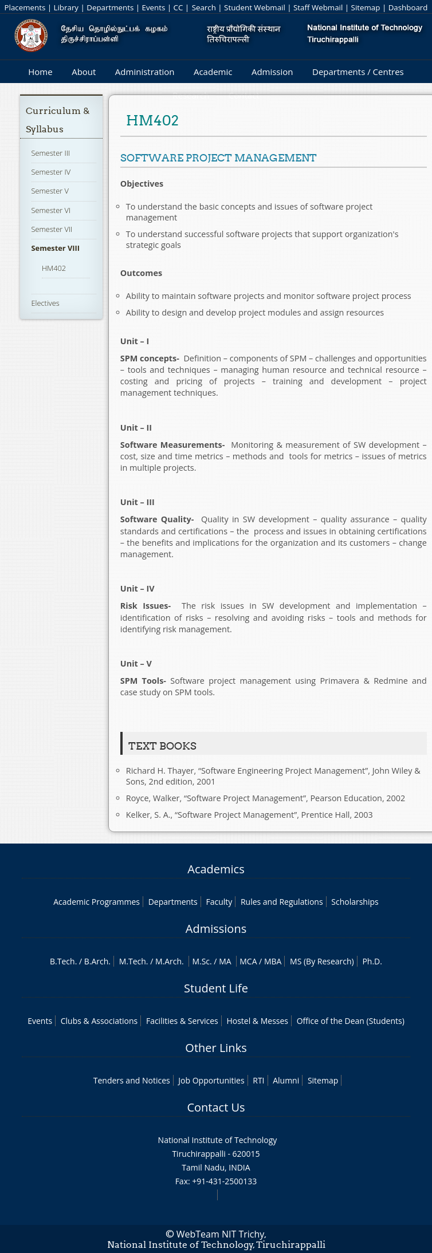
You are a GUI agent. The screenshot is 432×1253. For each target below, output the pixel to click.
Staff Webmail (318, 7)
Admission (272, 71)
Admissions (216, 928)
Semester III (51, 153)
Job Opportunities (211, 1080)
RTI (258, 1080)
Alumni (286, 1080)
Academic (213, 71)
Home (40, 71)
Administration (145, 71)
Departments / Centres (358, 71)
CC (178, 7)
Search (204, 7)
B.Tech (62, 961)
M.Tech (132, 961)
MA (225, 961)
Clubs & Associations (99, 1020)
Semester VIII (56, 248)
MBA (273, 961)
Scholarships (354, 901)
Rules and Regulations (282, 901)
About (84, 71)
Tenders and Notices (131, 1080)
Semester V (50, 191)
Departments (110, 7)
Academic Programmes (96, 901)
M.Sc (201, 961)
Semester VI (51, 210)
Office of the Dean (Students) (350, 1020)
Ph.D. (372, 961)
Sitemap (365, 7)
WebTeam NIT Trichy (220, 1234)
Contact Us (216, 1107)
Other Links (215, 1047)
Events (154, 7)
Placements (25, 7)
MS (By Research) (322, 961)
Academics (215, 869)
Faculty (219, 901)
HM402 (54, 268)
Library (66, 7)
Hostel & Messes (257, 1020)
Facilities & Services (182, 1020)
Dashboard (408, 7)
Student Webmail (254, 7)
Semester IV (51, 172)
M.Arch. (169, 961)
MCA (248, 961)
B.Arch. (97, 961)
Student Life (216, 988)
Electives (46, 303)
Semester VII (52, 229)
